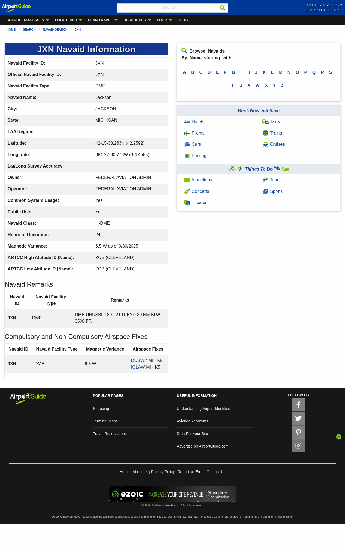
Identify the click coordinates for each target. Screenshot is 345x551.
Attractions (198, 180)
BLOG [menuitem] (183, 20)
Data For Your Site (192, 433)
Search (29, 29)
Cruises (273, 144)
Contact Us (216, 472)
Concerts (196, 191)
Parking (195, 155)
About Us (140, 472)
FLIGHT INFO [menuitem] (66, 20)
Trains (272, 133)
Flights (194, 133)
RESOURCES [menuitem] (134, 20)
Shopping (101, 408)
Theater (195, 202)
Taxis (271, 121)
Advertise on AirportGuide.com (203, 446)
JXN (78, 29)
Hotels (194, 121)
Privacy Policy (163, 472)
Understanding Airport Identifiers (204, 408)
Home (11, 29)
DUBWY (139, 360)
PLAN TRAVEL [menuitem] (100, 20)
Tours (271, 180)
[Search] (222, 8)
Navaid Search (55, 29)
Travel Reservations (110, 433)
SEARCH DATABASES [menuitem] (25, 20)
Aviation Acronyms (192, 421)
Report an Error (190, 472)
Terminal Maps (105, 421)
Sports (272, 191)
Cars (192, 144)
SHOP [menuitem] (162, 20)
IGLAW (138, 367)
